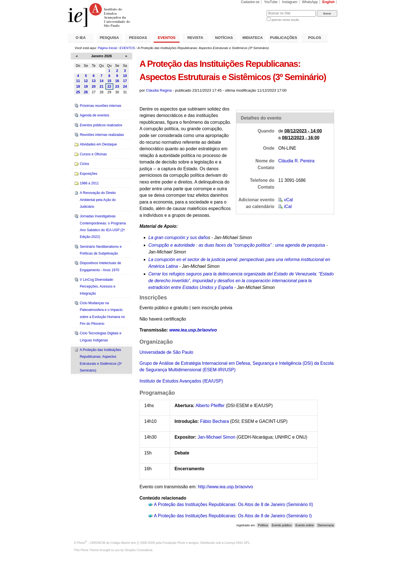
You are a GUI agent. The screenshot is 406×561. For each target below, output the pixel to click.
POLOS (314, 38)
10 (125, 76)
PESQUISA (109, 38)
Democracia (326, 525)
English (328, 2)
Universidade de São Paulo (166, 352)
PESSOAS (138, 38)
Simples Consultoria (138, 550)
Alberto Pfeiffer (210, 405)
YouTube (271, 2)
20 (94, 87)
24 (125, 87)
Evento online (304, 525)
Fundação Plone (174, 542)
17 (125, 81)
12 (86, 81)
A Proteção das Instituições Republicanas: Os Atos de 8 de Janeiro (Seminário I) (233, 515)
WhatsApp (310, 2)
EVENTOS (167, 38)
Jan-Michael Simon (216, 437)
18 (78, 87)
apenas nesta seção (285, 19)
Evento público (282, 525)
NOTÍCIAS (224, 38)
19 (86, 87)
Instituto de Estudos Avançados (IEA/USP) (181, 381)
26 (86, 92)
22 (109, 87)
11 (78, 81)
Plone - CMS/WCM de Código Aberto (103, 542)
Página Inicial (107, 48)
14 (101, 81)
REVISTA (195, 38)
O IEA (81, 38)
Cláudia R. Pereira (296, 160)
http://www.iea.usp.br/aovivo (225, 486)
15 (109, 81)
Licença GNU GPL (237, 542)
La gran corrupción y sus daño (178, 237)
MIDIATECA (252, 38)
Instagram (289, 2)
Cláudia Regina (159, 90)
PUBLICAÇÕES (283, 38)
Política (263, 525)
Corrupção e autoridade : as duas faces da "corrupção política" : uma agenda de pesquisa (236, 245)
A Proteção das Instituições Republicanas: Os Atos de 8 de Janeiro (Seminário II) (233, 504)
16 (117, 81)
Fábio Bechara (214, 421)
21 (101, 87)
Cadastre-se (250, 2)
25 (78, 92)
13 (94, 81)
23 (117, 87)
